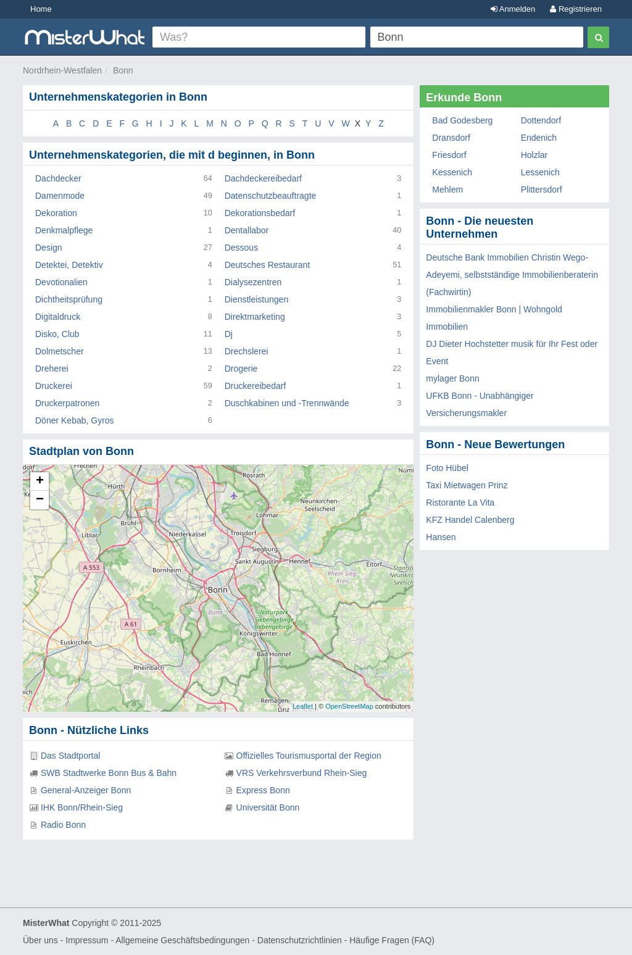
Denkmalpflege (64, 230)
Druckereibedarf (255, 386)
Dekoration (56, 213)
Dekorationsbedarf (260, 213)
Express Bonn (263, 790)
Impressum (86, 940)
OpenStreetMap (349, 706)
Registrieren (576, 9)
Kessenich (452, 172)
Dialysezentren (253, 282)
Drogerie (241, 368)
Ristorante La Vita (460, 502)
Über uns (40, 940)
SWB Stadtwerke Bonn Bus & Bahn (109, 773)
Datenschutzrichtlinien (299, 940)
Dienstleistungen (257, 299)
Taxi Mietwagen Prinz (466, 485)
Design (48, 247)
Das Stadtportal (71, 756)
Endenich (539, 138)
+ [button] (40, 481)
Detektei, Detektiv (69, 265)
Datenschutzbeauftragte (271, 196)
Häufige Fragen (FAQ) (391, 940)
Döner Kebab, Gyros (74, 420)
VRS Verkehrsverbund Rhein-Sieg (301, 773)
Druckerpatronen (67, 403)
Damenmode (60, 196)
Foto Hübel (447, 468)
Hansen (440, 537)
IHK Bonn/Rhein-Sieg (82, 807)
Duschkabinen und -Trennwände (287, 403)
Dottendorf (541, 120)
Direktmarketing (255, 317)
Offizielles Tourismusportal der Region (308, 756)
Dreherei (52, 368)
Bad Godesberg (462, 120)
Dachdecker (58, 178)
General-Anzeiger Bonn (86, 790)
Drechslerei (246, 351)
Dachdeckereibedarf (263, 178)
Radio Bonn (63, 825)
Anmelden (513, 9)
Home (41, 9)
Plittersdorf (541, 189)
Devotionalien (61, 282)
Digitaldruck (57, 317)
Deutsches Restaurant (267, 265)
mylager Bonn (452, 378)
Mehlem (447, 189)
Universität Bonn (268, 807)
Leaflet (303, 706)
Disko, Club (57, 334)
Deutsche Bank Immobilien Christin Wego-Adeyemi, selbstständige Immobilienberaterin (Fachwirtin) (512, 274)
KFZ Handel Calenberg (470, 520)
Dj (229, 334)
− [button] (40, 500)
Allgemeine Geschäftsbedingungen (182, 940)
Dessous (241, 247)
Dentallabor (247, 230)
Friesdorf (449, 155)
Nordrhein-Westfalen (62, 70)
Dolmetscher (59, 351)
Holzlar (534, 155)
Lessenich (540, 172)
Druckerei (53, 386)
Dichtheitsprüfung (68, 299)
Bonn (123, 70)
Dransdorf (451, 138)
